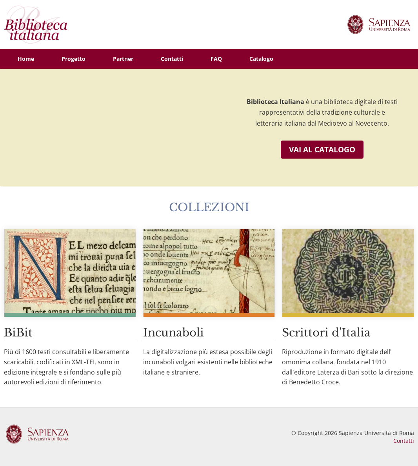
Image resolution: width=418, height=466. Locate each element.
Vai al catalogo (322, 149)
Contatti (403, 440)
